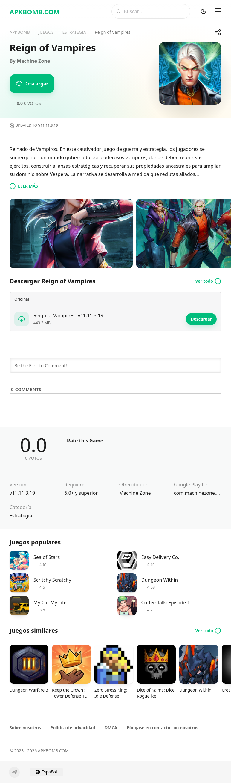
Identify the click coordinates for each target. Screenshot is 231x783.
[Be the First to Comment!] (115, 365)
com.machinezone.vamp (197, 493)
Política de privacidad (73, 727)
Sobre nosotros (25, 727)
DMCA (111, 727)
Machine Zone (135, 493)
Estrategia (21, 515)
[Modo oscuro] (203, 11)
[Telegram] (14, 772)
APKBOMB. (35, 11)
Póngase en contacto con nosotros (162, 727)
